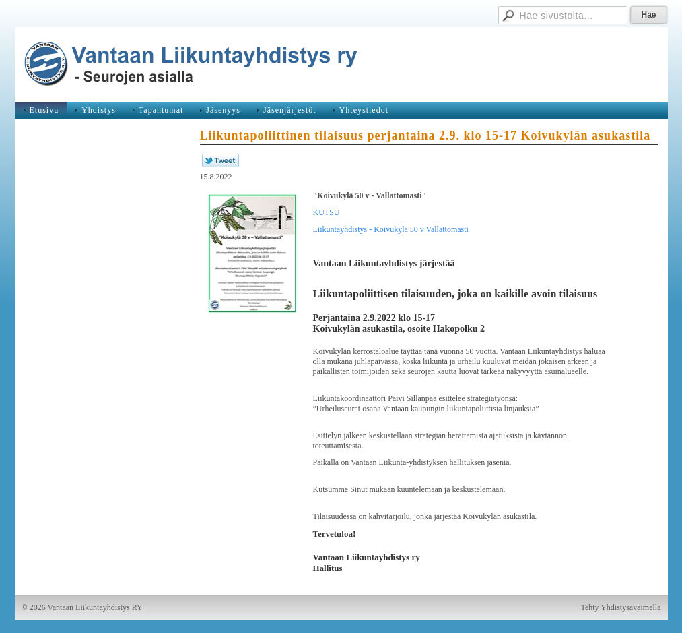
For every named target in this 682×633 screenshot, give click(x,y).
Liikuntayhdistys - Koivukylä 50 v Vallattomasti (391, 229)
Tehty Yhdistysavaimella (620, 607)
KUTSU (326, 212)
